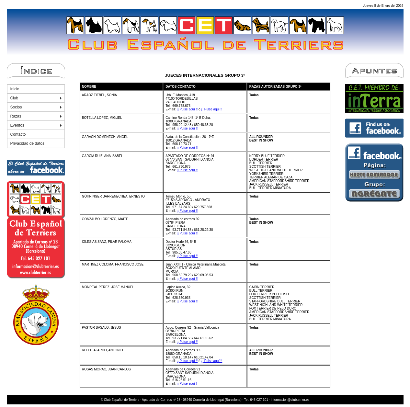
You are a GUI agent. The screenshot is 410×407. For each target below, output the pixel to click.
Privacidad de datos (27, 143)
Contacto (18, 134)
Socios (16, 107)
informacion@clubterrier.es (290, 399)
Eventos (17, 125)
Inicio (14, 89)
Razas (15, 116)
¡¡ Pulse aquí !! (187, 109)
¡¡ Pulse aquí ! (187, 383)
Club (14, 98)
